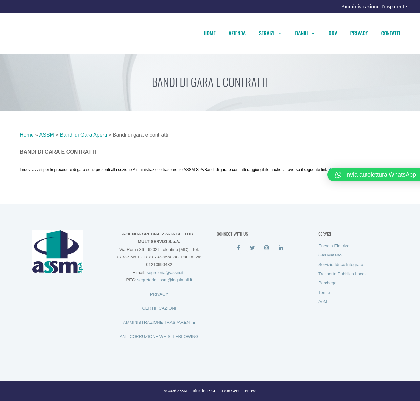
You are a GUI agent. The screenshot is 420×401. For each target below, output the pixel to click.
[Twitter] (252, 248)
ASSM (46, 135)
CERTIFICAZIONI (159, 308)
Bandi (308, 33)
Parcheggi (328, 282)
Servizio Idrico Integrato (340, 264)
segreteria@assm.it (165, 272)
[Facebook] (238, 248)
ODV (332, 33)
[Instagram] (266, 248)
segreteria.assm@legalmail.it (164, 280)
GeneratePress (244, 390)
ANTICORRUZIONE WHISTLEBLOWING (159, 336)
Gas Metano (330, 255)
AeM (322, 301)
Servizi (273, 33)
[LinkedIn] (280, 248)
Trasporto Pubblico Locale (343, 273)
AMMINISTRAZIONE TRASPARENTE (159, 322)
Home (210, 33)
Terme (324, 292)
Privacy (359, 33)
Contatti (390, 33)
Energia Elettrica (333, 245)
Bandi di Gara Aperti (83, 135)
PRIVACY (159, 294)
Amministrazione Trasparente (374, 6)
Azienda (237, 33)
